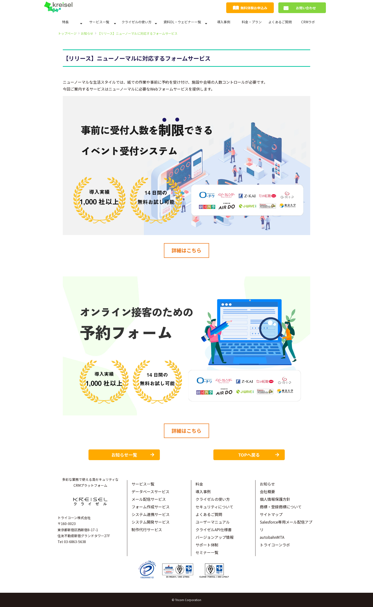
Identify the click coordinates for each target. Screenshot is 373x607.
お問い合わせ (306, 7)
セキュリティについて (214, 507)
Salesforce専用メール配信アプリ (286, 525)
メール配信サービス (149, 499)
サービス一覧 (99, 21)
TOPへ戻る (249, 455)
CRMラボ (308, 21)
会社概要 (267, 491)
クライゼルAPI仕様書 (214, 529)
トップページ (67, 33)
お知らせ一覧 (124, 455)
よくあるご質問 (280, 21)
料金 (199, 484)
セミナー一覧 (207, 552)
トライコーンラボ (275, 545)
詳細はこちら (186, 250)
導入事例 (223, 21)
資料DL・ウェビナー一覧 (182, 21)
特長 (65, 21)
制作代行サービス (147, 529)
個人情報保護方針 (275, 499)
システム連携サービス (151, 514)
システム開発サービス (151, 522)
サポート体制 (207, 545)
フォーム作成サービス (151, 507)
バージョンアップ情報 (215, 537)
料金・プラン (252, 21)
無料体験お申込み (253, 7)
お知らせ (87, 33)
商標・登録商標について (281, 507)
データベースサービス (150, 491)
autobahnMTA (272, 537)
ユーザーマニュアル (213, 522)
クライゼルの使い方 (137, 21)
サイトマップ (271, 514)
